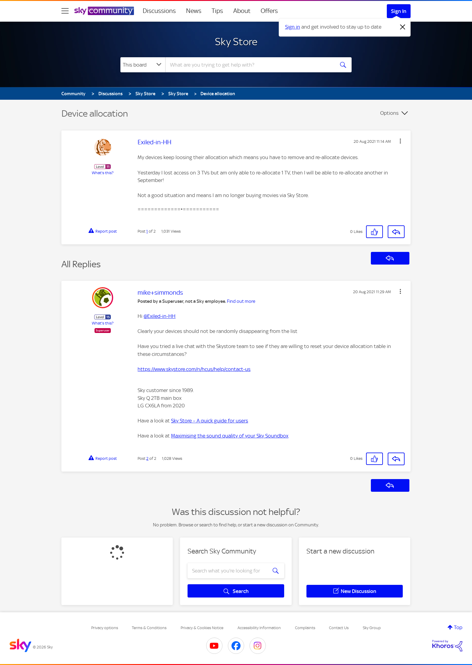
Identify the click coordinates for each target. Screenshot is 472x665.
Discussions (159, 10)
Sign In (398, 11)
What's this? (102, 173)
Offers (269, 10)
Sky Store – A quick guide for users (209, 421)
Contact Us (339, 628)
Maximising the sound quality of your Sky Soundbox (229, 436)
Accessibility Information (259, 628)
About (241, 10)
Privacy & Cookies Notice (202, 628)
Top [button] (458, 627)
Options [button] (389, 113)
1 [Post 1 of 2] (147, 231)
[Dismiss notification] (403, 27)
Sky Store (236, 42)
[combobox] (249, 64)
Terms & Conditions (149, 628)
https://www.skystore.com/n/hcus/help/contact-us (194, 369)
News (193, 10)
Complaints (305, 628)
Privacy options (104, 628)
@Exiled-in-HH (159, 316)
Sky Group (372, 628)
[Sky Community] (104, 10)
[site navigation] (65, 11)
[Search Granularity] (142, 64)
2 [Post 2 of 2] (147, 458)
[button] (400, 141)
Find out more (241, 301)
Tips (217, 10)
